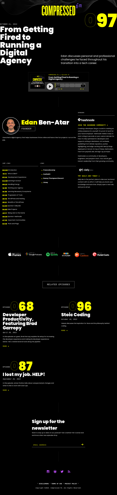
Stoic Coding (75, 315)
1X (56, 89)
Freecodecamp (49, 170)
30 (60, 89)
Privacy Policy (71, 484)
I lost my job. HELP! (24, 374)
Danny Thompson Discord (53, 178)
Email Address (40, 445)
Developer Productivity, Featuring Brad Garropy (20, 321)
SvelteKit (46, 174)
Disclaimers (44, 484)
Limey (45, 182)
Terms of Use (56, 484)
